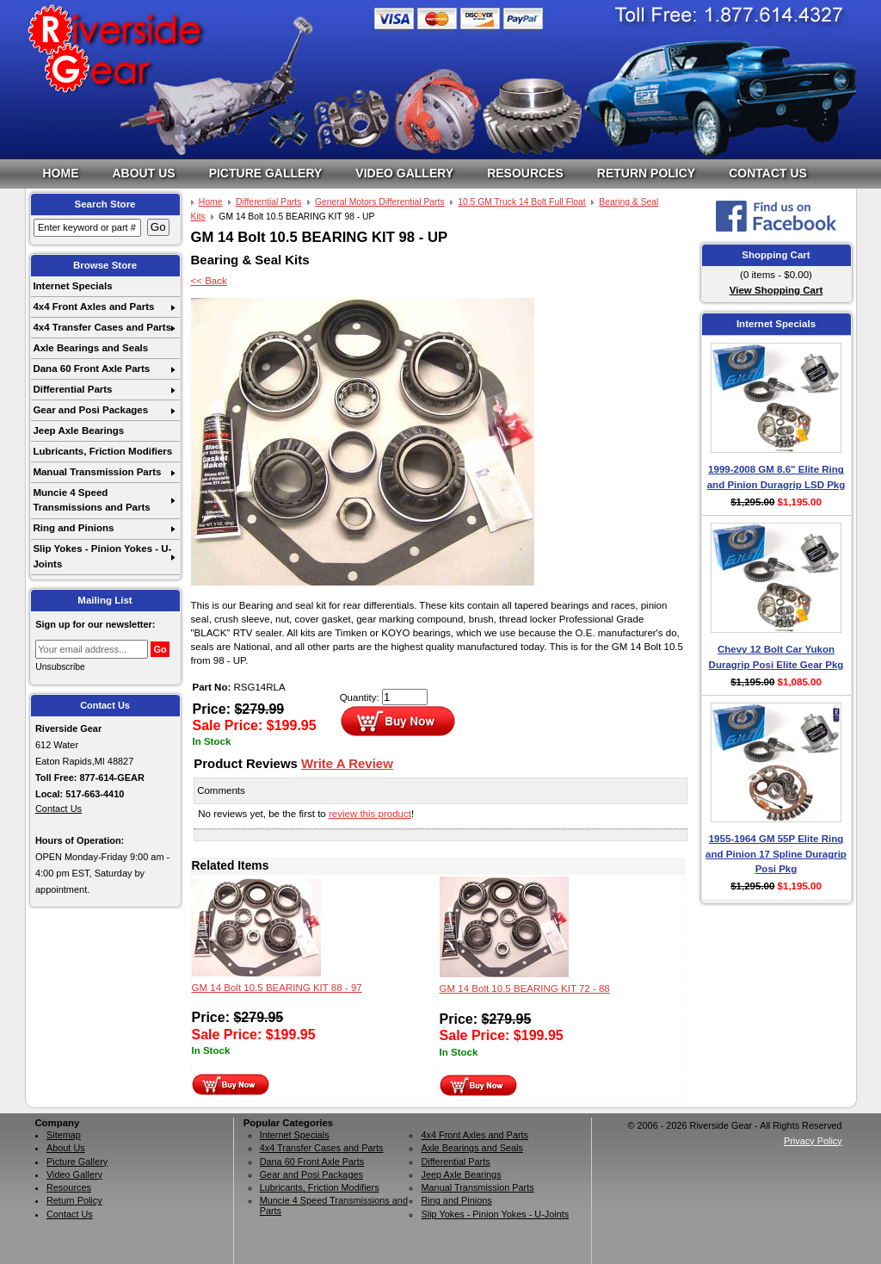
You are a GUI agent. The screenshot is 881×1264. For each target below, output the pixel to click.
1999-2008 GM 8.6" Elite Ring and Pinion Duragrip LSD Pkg (776, 476)
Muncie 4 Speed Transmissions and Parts (91, 499)
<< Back (209, 281)
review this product (370, 814)
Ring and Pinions (73, 528)
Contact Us (768, 173)
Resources (525, 173)
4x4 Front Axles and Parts (93, 306)
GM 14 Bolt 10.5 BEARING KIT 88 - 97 (277, 987)
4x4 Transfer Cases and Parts (102, 327)
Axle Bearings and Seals (90, 348)
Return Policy (646, 173)
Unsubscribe (60, 667)
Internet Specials (72, 286)
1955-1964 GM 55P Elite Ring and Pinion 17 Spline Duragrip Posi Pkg (776, 853)
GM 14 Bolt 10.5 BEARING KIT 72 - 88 (525, 988)
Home (61, 173)
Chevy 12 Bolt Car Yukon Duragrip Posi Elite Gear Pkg (776, 656)
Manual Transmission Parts (97, 472)
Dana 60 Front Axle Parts (91, 368)
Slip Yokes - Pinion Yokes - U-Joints (102, 555)
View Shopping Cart (776, 290)
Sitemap (63, 1135)
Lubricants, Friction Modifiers (102, 451)
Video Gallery (404, 173)
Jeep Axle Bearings (78, 430)
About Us (144, 173)
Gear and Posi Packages (90, 410)
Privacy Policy (813, 1141)
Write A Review (347, 763)
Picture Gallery (266, 173)
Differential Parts (72, 389)
